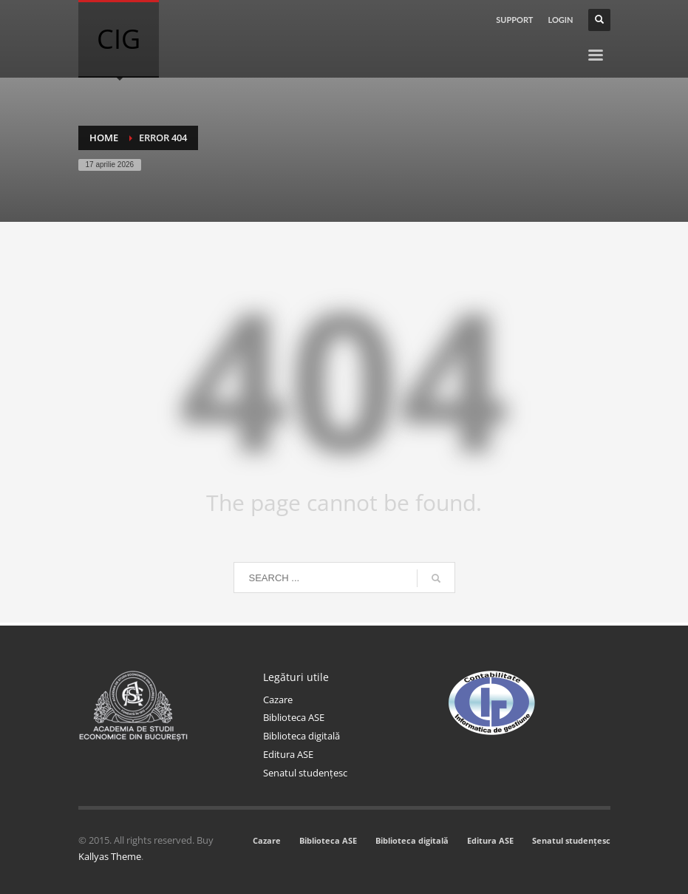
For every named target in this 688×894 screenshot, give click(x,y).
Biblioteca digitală (301, 735)
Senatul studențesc (305, 772)
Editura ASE (288, 754)
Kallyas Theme (109, 856)
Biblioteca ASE (293, 717)
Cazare (278, 699)
